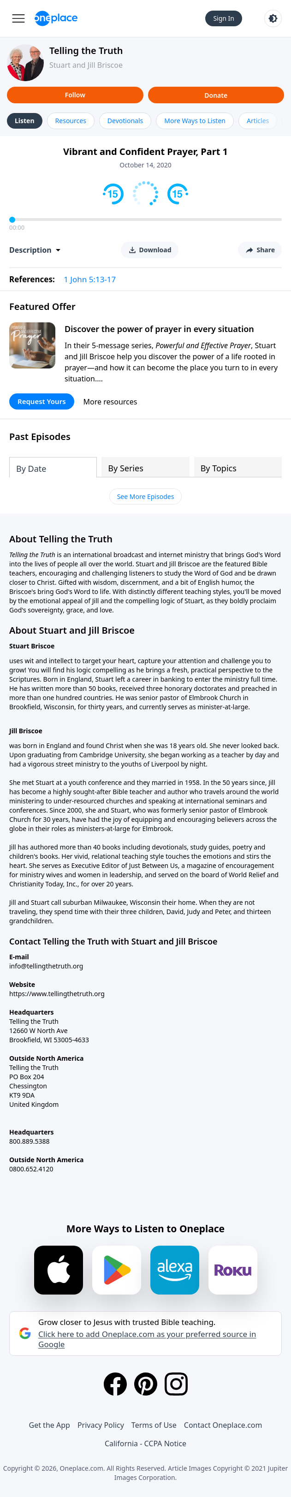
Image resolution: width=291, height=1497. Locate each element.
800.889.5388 (29, 1141)
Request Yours (42, 401)
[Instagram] (176, 1384)
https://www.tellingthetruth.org (57, 993)
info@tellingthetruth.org (46, 966)
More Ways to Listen (195, 120)
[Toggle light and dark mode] (273, 18)
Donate (215, 95)
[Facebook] (115, 1384)
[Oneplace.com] (56, 18)
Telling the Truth (86, 50)
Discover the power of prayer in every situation (159, 328)
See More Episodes (145, 496)
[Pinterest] (145, 1384)
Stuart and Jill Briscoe (86, 65)
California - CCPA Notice (145, 1443)
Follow (75, 94)
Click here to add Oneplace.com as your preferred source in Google (147, 1339)
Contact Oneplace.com (223, 1425)
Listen (25, 120)
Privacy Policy (100, 1425)
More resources (110, 402)
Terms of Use (154, 1425)
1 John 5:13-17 (90, 279)
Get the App (49, 1425)
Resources (70, 120)
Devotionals (125, 120)
